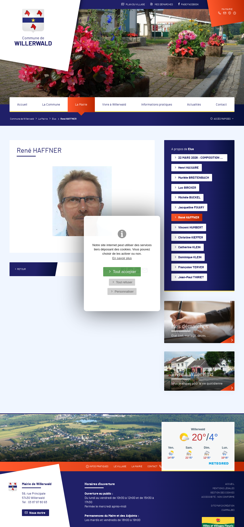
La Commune (51, 104)
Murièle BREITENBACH (193, 177)
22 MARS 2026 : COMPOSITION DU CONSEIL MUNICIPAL (202, 157)
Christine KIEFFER (190, 237)
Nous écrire (37, 513)
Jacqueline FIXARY (191, 207)
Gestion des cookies (222, 493)
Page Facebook (188, 4)
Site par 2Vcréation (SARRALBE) (222, 508)
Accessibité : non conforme (217, 497)
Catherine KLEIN (189, 247)
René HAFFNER (188, 217)
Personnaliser (124, 291)
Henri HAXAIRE (188, 167)
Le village (120, 466)
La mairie (137, 466)
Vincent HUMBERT (190, 227)
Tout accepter (124, 271)
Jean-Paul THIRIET (191, 277)
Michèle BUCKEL (189, 197)
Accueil (22, 104)
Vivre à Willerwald (114, 104)
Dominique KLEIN (190, 257)
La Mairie (81, 104)
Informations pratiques (156, 104)
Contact (221, 104)
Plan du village (133, 4)
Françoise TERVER (191, 267)
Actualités (194, 104)
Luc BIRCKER (187, 187)
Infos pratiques (97, 466)
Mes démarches (161, 4)
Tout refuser (124, 282)
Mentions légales (223, 488)
